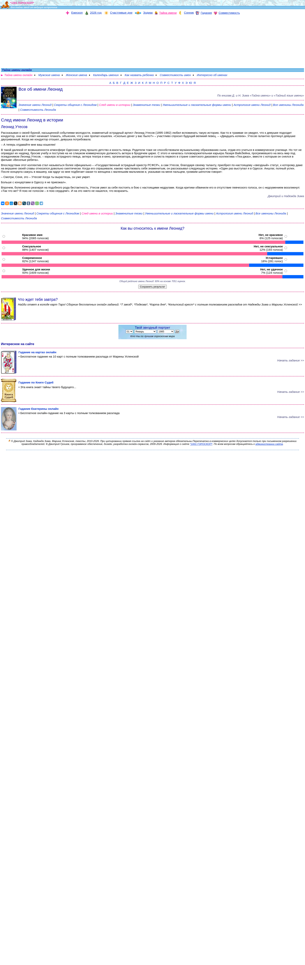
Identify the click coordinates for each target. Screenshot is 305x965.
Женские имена (76, 75)
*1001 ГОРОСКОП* (201, 444)
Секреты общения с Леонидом (75, 104)
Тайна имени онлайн (18, 75)
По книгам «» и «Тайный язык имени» (260, 95)
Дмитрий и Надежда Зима (286, 196)
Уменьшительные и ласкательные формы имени (196, 104)
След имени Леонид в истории (32, 120)
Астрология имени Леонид (252, 104)
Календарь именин (106, 75)
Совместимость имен (175, 75)
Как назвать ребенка (139, 75)
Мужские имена (49, 75)
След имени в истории (114, 104)
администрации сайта (269, 444)
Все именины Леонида (288, 104)
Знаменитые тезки (146, 104)
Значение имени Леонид (35, 104)
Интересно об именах (212, 75)
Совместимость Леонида (38, 109)
